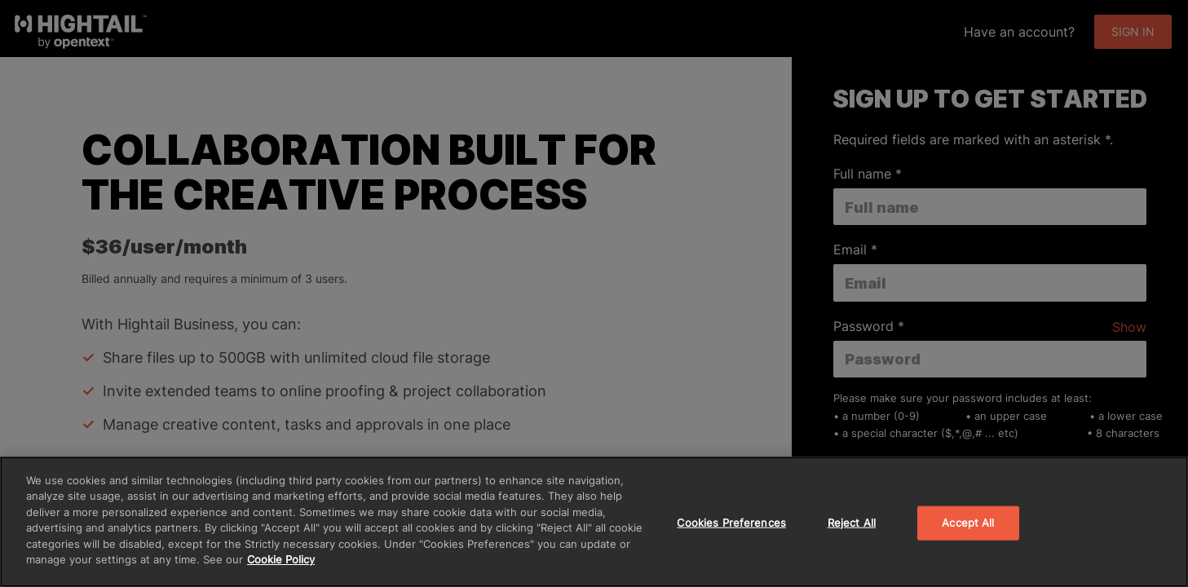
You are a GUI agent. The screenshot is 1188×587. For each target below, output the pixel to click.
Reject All (852, 522)
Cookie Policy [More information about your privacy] (281, 559)
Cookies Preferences (731, 522)
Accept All (968, 522)
